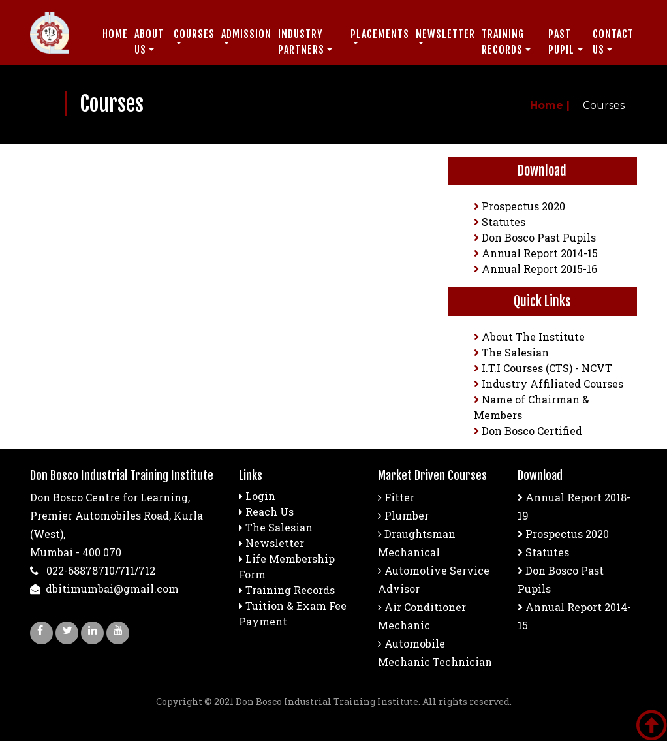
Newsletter (274, 543)
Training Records (290, 590)
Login (260, 496)
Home (115, 33)
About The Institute (529, 336)
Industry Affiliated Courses (548, 383)
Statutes (499, 222)
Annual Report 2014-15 (536, 253)
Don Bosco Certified (528, 430)
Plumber (403, 515)
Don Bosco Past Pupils (535, 237)
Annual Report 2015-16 (535, 269)
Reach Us (269, 511)
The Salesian (511, 352)
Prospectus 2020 (519, 206)
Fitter (396, 497)
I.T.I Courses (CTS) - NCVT (543, 368)
